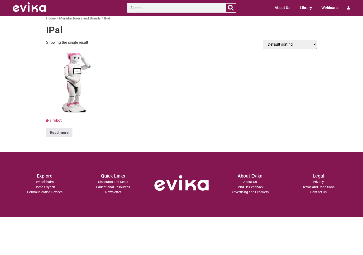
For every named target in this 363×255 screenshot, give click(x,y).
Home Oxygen (44, 187)
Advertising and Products (250, 192)
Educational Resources (113, 187)
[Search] (231, 8)
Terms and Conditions (318, 187)
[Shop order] (290, 44)
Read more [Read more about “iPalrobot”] (59, 132)
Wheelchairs (45, 182)
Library (306, 7)
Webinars (329, 7)
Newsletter (113, 192)
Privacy (318, 182)
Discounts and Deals (113, 182)
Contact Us (318, 192)
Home (51, 18)
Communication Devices (44, 192)
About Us (282, 7)
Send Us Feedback (250, 187)
